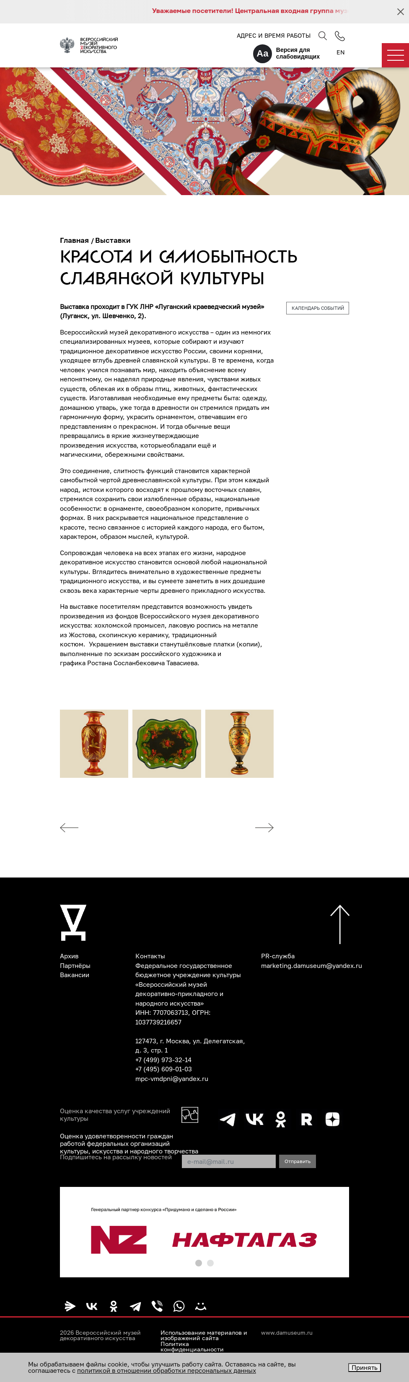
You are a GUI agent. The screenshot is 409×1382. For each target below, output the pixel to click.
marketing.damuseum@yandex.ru (311, 965)
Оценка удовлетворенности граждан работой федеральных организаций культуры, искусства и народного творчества (129, 1143)
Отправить (298, 1161)
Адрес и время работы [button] (274, 35)
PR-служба (278, 956)
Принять (365, 1367)
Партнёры (75, 965)
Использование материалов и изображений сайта (203, 1335)
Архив (69, 956)
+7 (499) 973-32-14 (163, 1059)
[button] (198, 1263)
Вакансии (74, 974)
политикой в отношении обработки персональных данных (166, 1370)
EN (341, 52)
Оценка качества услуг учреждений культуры (115, 1114)
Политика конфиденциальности (192, 1347)
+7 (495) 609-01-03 (163, 1069)
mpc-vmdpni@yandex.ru (171, 1078)
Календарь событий (318, 308)
